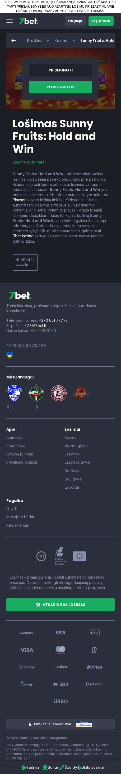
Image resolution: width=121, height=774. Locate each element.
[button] (9, 21)
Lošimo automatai (29, 162)
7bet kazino (23, 236)
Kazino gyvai (76, 445)
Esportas (72, 487)
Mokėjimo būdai (20, 517)
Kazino (61, 40)
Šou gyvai (73, 479)
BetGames (73, 470)
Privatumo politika (21, 462)
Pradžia (34, 40)
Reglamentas (17, 525)
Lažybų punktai (19, 454)
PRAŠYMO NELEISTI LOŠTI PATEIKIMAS (74, 11)
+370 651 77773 (53, 320)
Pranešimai (15, 445)
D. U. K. (12, 508)
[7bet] (28, 21)
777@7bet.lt (35, 325)
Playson (19, 200)
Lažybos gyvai (77, 462)
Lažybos (72, 454)
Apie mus (14, 437)
